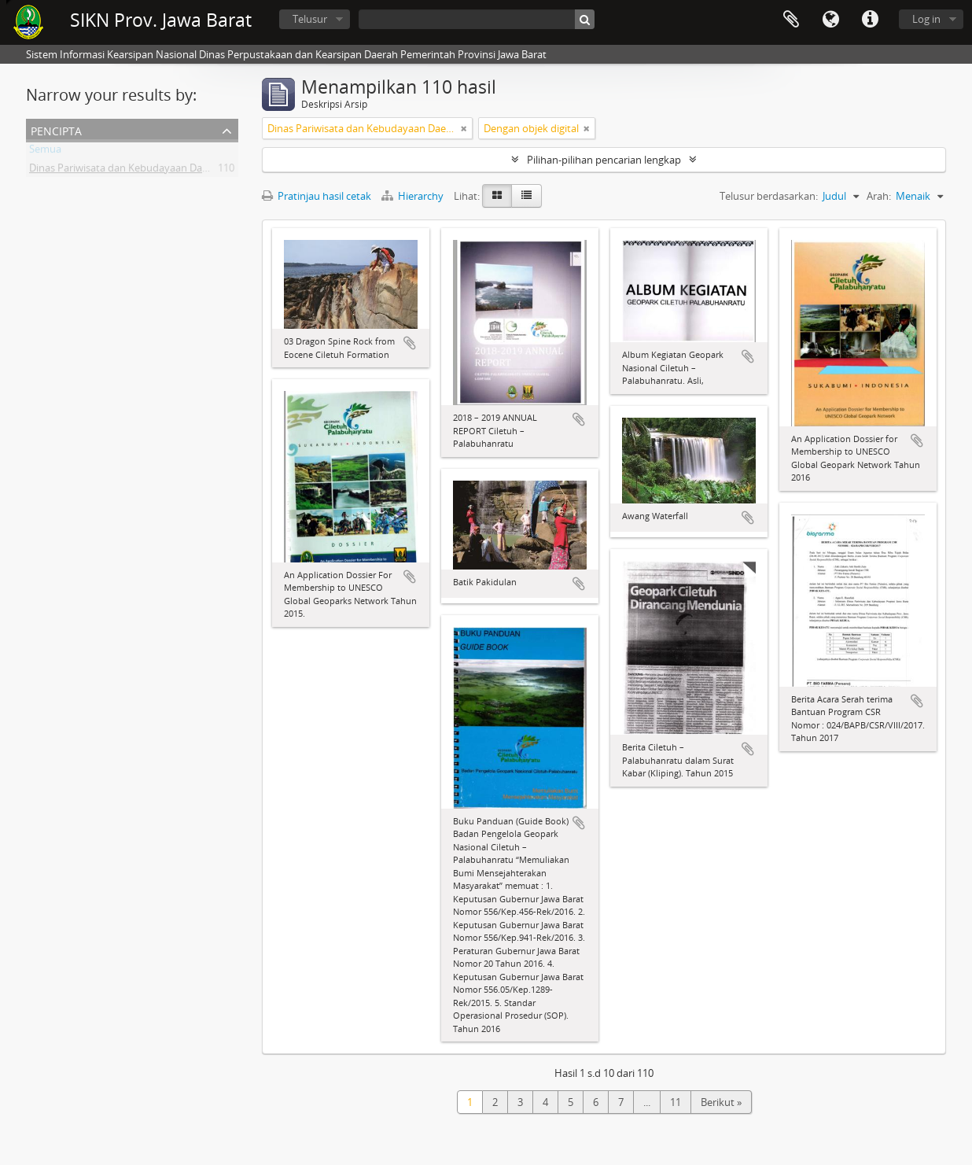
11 (675, 1102)
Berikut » (721, 1102)
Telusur (310, 19)
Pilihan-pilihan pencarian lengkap (604, 160)
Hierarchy (413, 196)
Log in (926, 19)
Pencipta (56, 129)
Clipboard (791, 19)
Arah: (879, 196)
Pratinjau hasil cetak (316, 196)
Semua (45, 152)
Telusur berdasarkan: (769, 196)
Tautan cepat (869, 19)
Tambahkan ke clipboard (410, 343)
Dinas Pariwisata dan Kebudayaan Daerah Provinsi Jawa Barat (172, 171)
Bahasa (830, 19)
